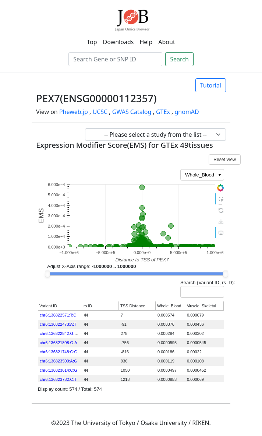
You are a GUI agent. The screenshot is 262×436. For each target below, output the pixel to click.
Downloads (118, 42)
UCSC (99, 112)
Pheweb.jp (73, 112)
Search (179, 59)
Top (92, 42)
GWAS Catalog (132, 112)
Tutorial (210, 85)
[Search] (115, 59)
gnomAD (186, 112)
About (166, 42)
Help (145, 42)
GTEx (163, 112)
